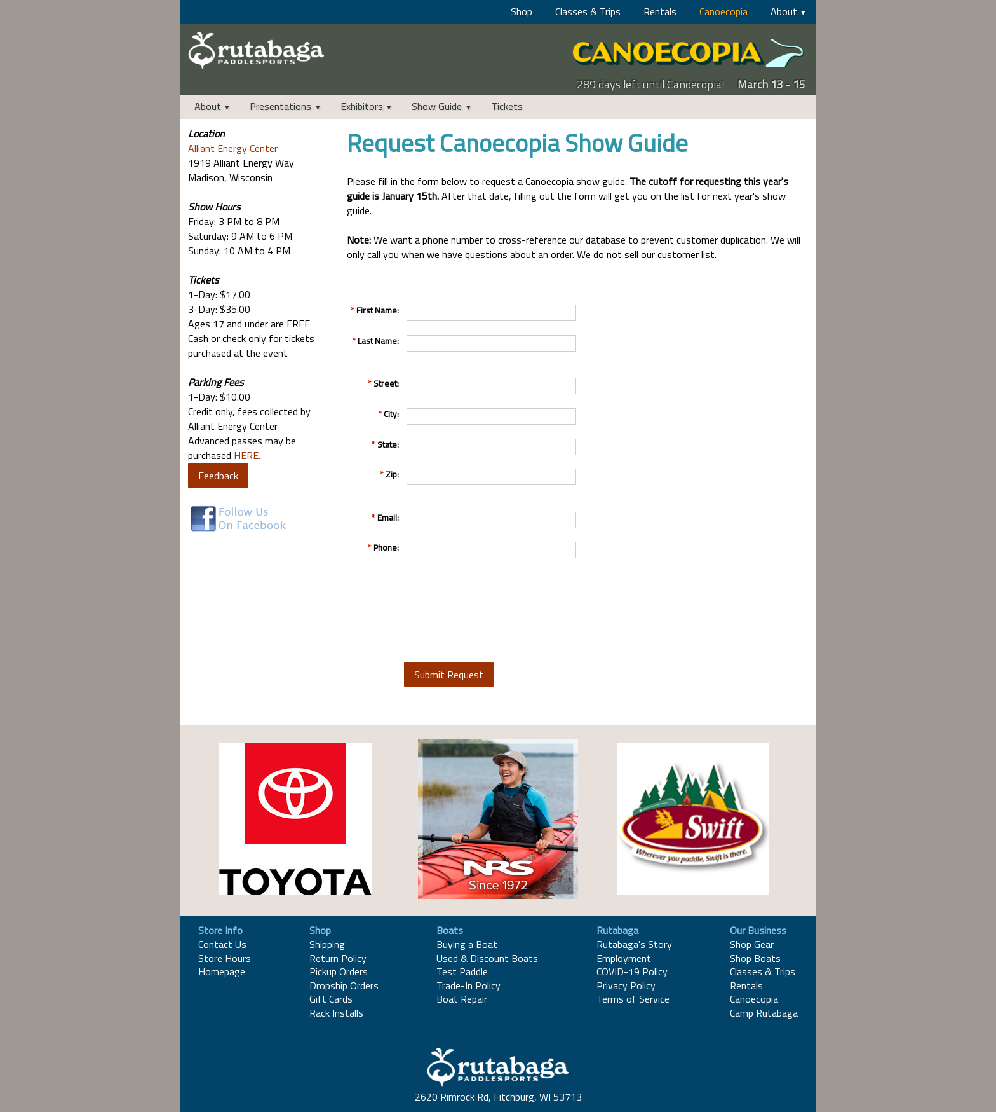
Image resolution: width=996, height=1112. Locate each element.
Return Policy (338, 958)
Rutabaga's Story (634, 944)
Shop (521, 11)
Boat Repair (461, 998)
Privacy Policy (626, 985)
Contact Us (222, 944)
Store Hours (224, 958)
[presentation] (500, 610)
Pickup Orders (338, 971)
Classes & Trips (588, 11)
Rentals (659, 11)
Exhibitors (361, 106)
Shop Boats (755, 958)
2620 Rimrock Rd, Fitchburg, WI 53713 (498, 1096)
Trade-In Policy (468, 985)
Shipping (327, 944)
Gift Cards (331, 998)
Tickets (507, 106)
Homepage (221, 971)
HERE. (247, 455)
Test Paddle (462, 971)
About (784, 11)
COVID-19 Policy (632, 971)
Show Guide (437, 106)
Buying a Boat (466, 944)
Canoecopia (723, 11)
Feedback (218, 475)
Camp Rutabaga (764, 1012)
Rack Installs (336, 1012)
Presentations (280, 106)
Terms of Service (633, 998)
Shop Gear (752, 944)
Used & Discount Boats (487, 958)
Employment (623, 958)
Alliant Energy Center (233, 148)
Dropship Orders (344, 985)
